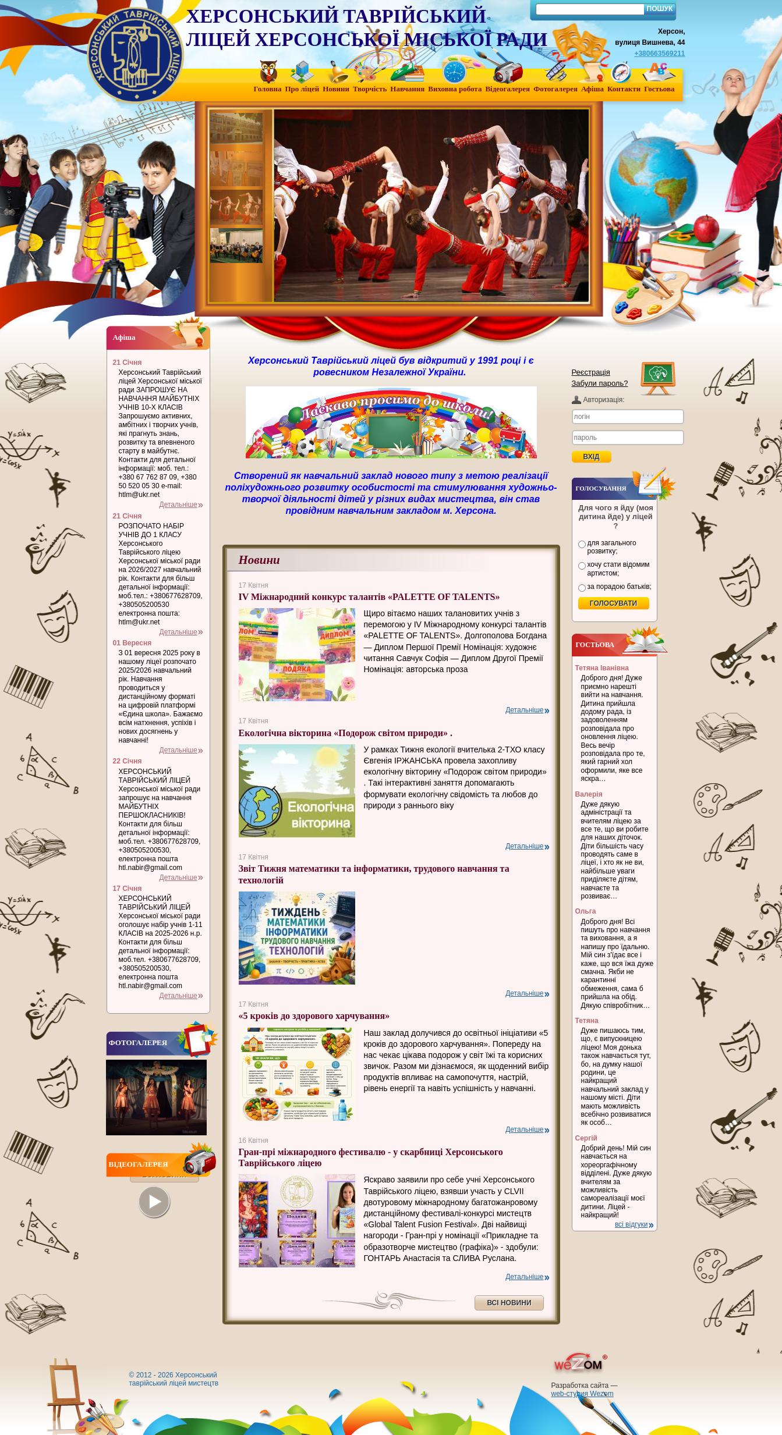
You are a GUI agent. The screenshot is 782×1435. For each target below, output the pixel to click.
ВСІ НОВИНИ (509, 1303)
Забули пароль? (600, 383)
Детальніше (524, 710)
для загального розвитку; (612, 547)
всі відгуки (631, 1224)
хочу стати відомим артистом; (619, 568)
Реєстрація (591, 372)
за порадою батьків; (620, 586)
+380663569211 (659, 53)
